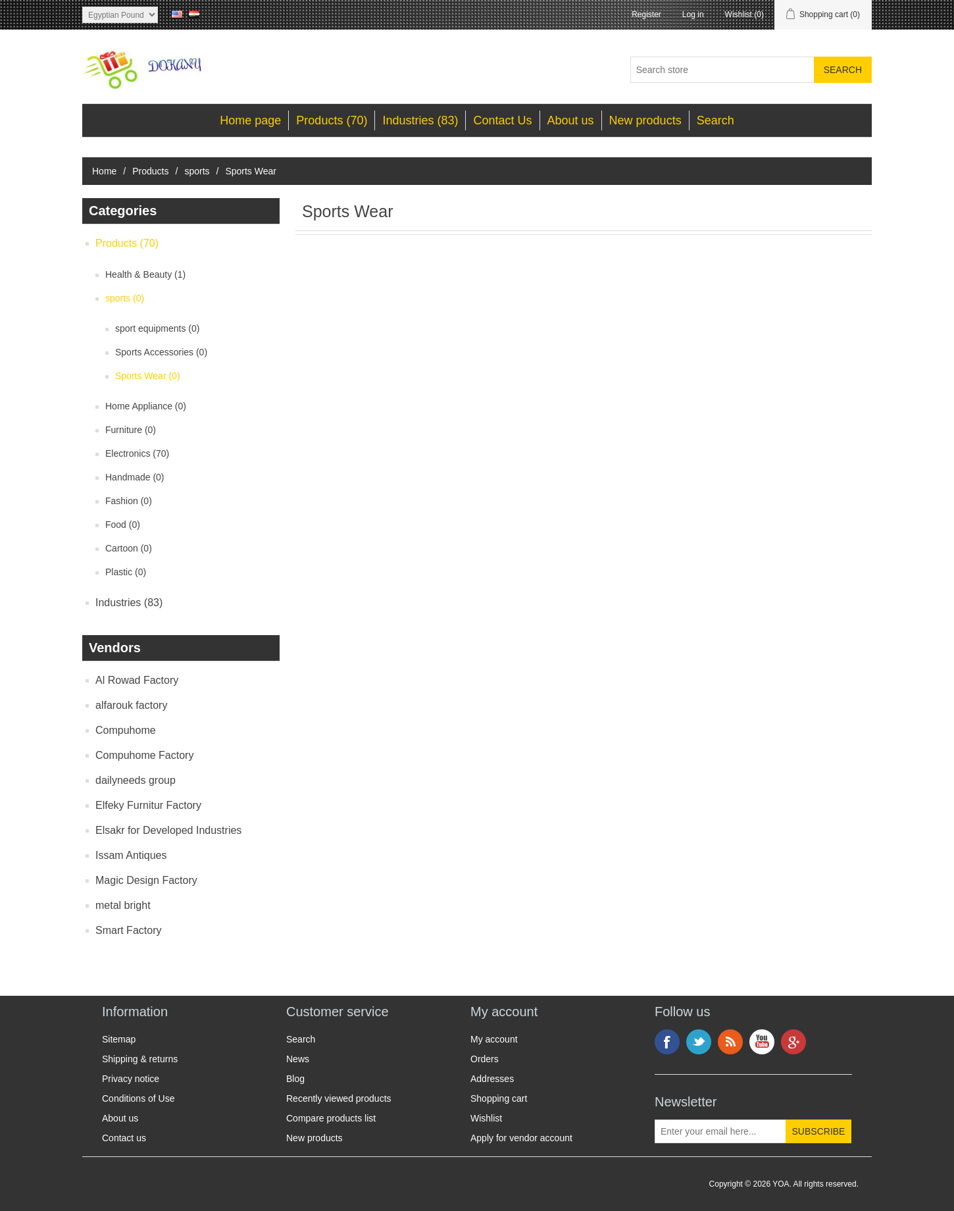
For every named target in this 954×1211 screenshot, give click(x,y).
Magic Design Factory (146, 880)
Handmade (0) (134, 477)
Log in (693, 14)
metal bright (123, 905)
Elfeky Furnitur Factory (148, 805)
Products (150, 171)
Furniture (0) (130, 430)
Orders (484, 1059)
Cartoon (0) (128, 548)
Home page (250, 120)
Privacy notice (130, 1078)
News (297, 1059)
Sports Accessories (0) (161, 352)
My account (494, 1039)
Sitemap (119, 1039)
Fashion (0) (128, 501)
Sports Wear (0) (147, 376)
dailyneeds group (135, 780)
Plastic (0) (125, 572)
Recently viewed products (338, 1098)
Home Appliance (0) (145, 406)
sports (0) (124, 298)
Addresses (492, 1078)
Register (646, 14)
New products (645, 120)
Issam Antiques (131, 855)
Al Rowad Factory (136, 680)
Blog (295, 1078)
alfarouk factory (131, 705)
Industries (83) (420, 120)
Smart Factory (128, 930)
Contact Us (502, 120)
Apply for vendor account (521, 1138)
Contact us (124, 1138)
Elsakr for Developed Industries (168, 830)
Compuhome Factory (144, 755)
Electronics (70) (137, 453)
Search (715, 120)
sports (196, 171)
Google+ (793, 1041)
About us (570, 120)
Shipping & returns (140, 1059)
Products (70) (331, 120)
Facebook (667, 1041)
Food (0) (122, 524)
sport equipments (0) (157, 328)
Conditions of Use (138, 1098)
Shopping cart (498, 1098)
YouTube (761, 1041)
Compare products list (331, 1118)
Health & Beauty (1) (145, 274)
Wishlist (486, 1118)
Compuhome (125, 730)
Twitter (698, 1041)
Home (104, 171)
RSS (730, 1041)
